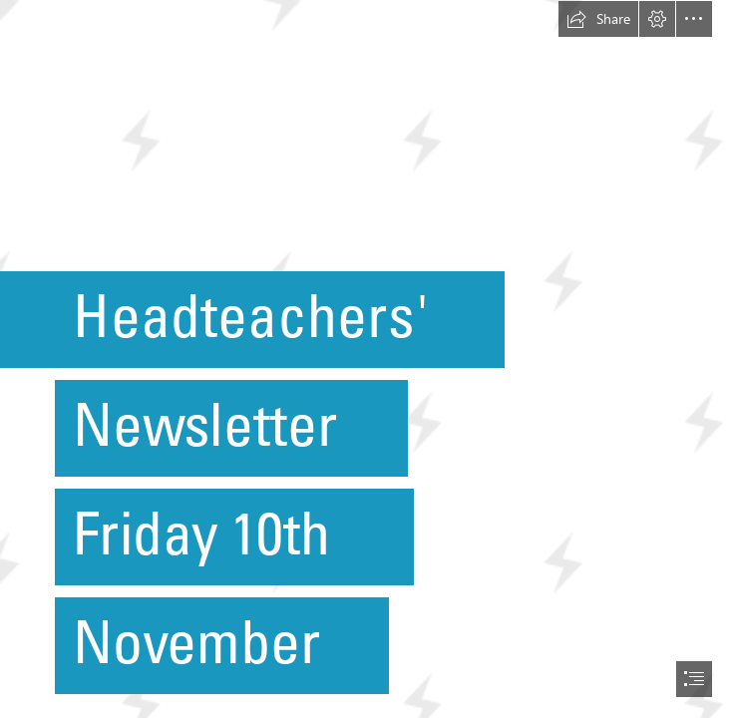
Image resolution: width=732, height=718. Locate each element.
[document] (366, 359)
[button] (598, 19)
